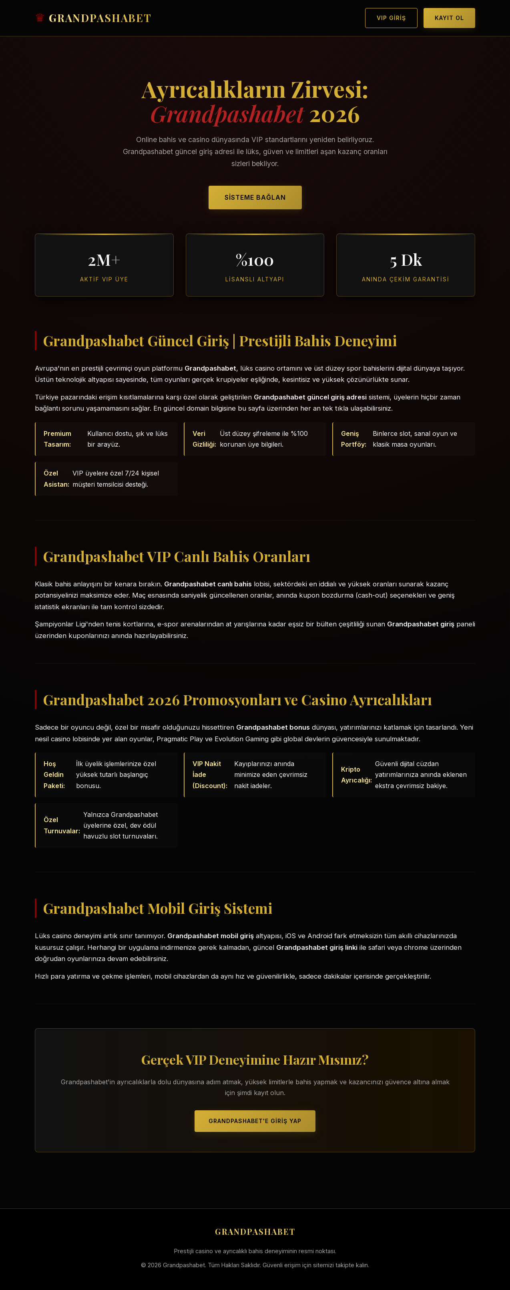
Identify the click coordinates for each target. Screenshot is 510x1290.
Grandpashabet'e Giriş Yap (255, 1120)
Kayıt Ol (449, 17)
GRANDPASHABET (100, 18)
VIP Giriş (391, 17)
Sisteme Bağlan (255, 197)
